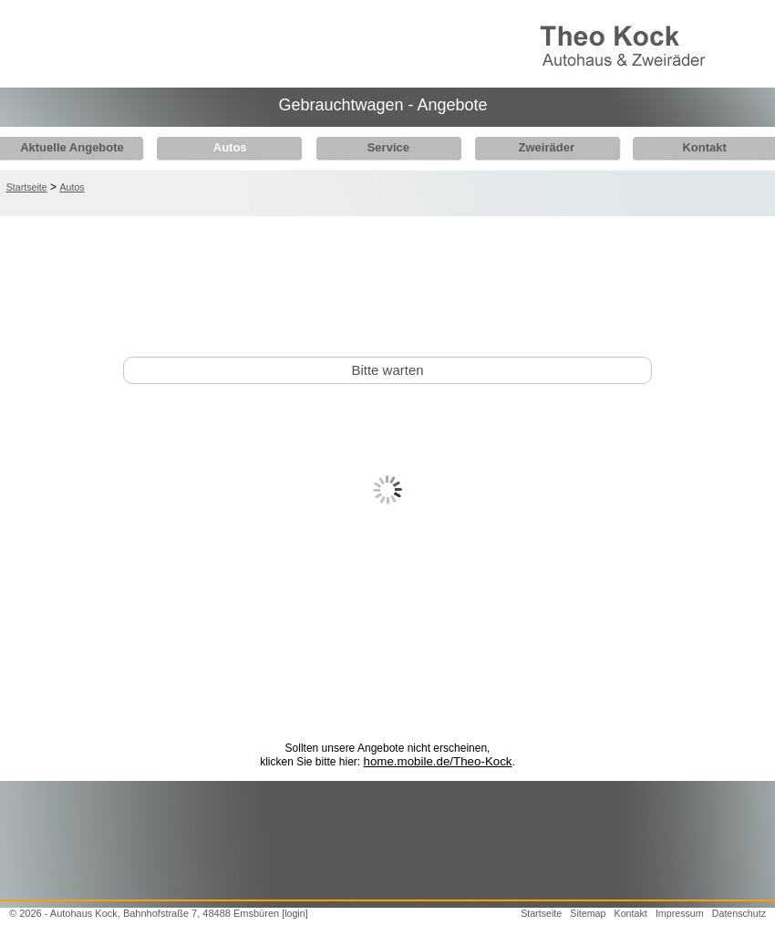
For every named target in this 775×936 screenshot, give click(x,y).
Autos (224, 147)
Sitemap (587, 913)
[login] (294, 913)
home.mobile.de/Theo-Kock (438, 761)
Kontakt (685, 147)
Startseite (26, 187)
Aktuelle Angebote (72, 147)
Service (378, 147)
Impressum (680, 913)
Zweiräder (531, 147)
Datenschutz (739, 913)
